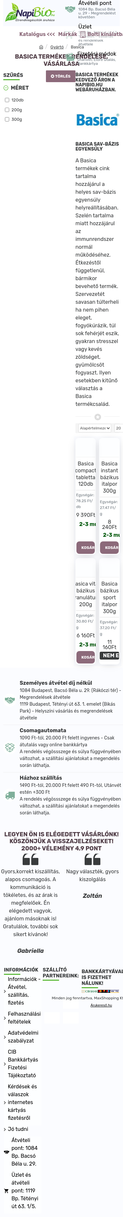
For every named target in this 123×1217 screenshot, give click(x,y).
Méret (20, 88)
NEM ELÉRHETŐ (111, 655)
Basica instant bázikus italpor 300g (109, 477)
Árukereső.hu (101, 1005)
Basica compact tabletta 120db (85, 474)
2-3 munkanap (87, 524)
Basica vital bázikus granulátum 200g (86, 594)
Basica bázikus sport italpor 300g (109, 597)
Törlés (63, 76)
